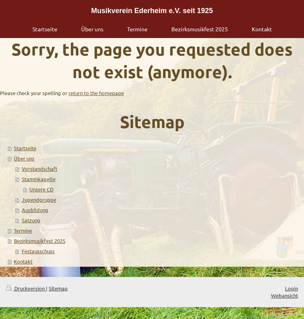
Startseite (25, 148)
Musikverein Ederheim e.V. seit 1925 (152, 11)
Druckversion (26, 288)
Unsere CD (41, 189)
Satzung (31, 220)
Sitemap (58, 288)
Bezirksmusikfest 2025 (39, 240)
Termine (23, 230)
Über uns (24, 158)
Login (291, 288)
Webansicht (284, 295)
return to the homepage (96, 93)
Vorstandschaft (39, 168)
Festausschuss (38, 251)
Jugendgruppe (39, 199)
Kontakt (23, 261)
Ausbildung (35, 209)
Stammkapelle (38, 179)
